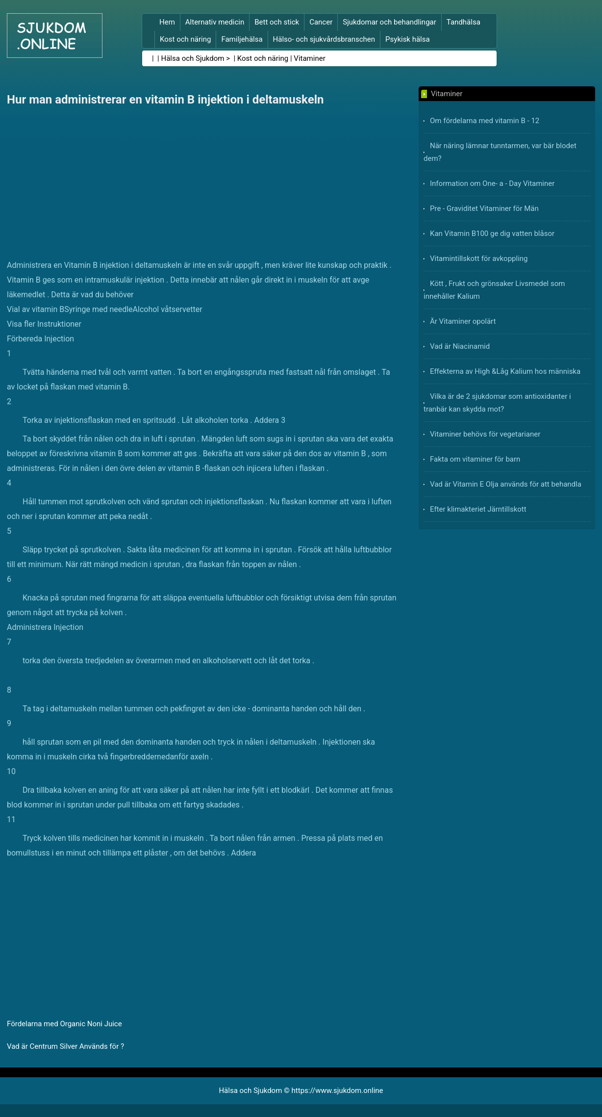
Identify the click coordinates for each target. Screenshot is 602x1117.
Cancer (320, 22)
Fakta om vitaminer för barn (475, 459)
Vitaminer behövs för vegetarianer (485, 434)
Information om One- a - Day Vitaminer (492, 183)
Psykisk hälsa (407, 39)
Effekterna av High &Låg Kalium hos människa (505, 371)
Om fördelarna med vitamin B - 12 (484, 120)
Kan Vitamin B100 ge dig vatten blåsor (492, 233)
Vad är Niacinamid (460, 346)
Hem (167, 22)
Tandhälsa (463, 22)
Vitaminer (309, 58)
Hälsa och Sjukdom (193, 58)
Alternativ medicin (214, 22)
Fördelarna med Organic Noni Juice (64, 1023)
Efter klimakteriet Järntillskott (478, 509)
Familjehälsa (241, 39)
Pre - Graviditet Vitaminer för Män (484, 208)
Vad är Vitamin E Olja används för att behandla (505, 484)
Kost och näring (185, 39)
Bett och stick (276, 22)
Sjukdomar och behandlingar (389, 22)
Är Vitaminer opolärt (463, 321)
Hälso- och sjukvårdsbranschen (324, 39)
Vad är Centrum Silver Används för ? (65, 1046)
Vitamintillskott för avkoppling (479, 258)
